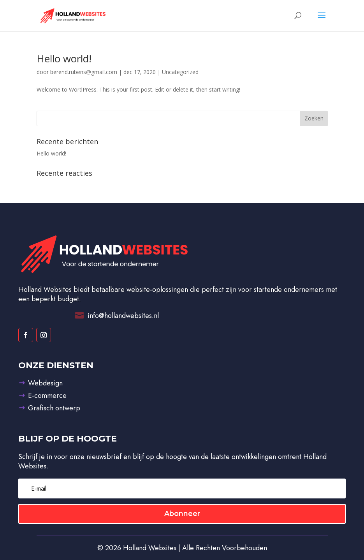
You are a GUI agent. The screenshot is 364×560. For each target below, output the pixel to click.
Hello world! (64, 58)
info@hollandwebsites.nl (123, 316)
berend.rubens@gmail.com (83, 72)
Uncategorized (180, 72)
